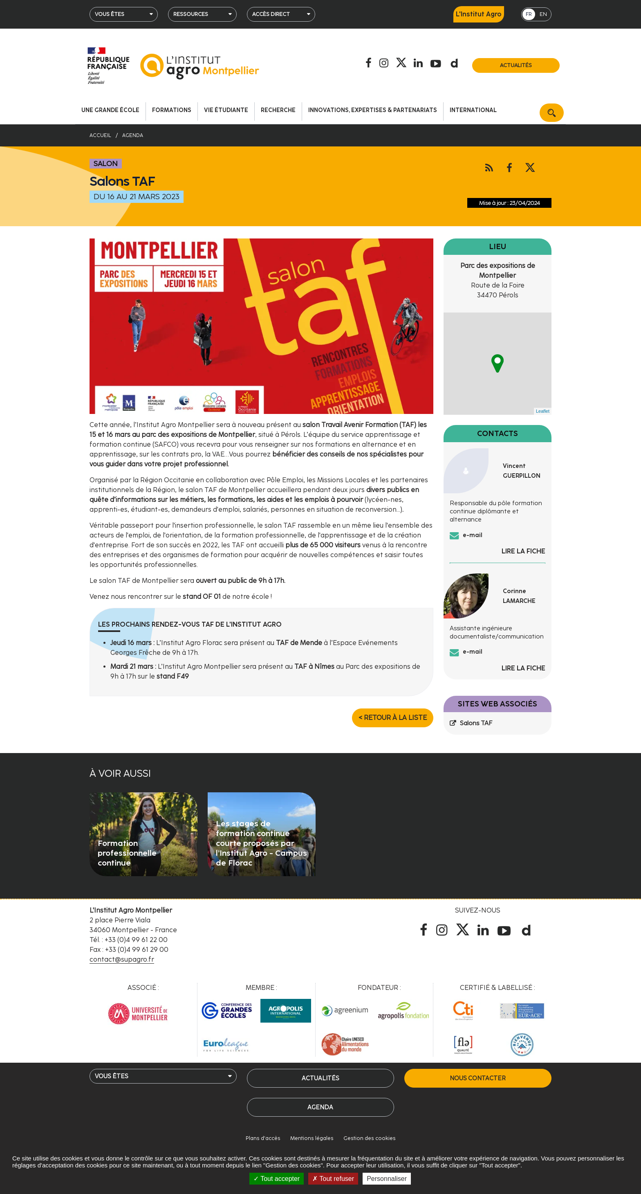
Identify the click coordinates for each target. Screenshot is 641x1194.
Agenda (320, 1107)
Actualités (516, 65)
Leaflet (542, 411)
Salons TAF (476, 723)
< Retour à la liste (393, 718)
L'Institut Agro (479, 14)
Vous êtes (109, 14)
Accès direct (271, 14)
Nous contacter (478, 1078)
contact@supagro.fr (122, 959)
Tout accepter (276, 1178)
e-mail (472, 535)
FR (529, 14)
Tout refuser (333, 1178)
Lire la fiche (523, 551)
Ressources (190, 14)
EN (543, 14)
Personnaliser (387, 1178)
